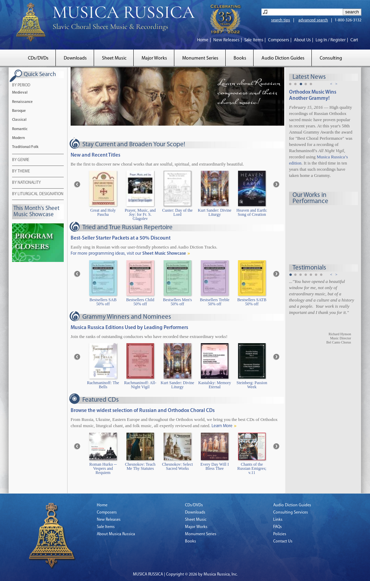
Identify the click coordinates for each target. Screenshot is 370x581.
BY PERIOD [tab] (21, 85)
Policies (279, 534)
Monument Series (200, 58)
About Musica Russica (116, 534)
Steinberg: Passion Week (252, 385)
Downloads (75, 58)
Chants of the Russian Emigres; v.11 (251, 468)
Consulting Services (290, 512)
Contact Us (282, 541)
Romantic (20, 129)
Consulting (331, 58)
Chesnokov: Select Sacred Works (177, 466)
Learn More (222, 426)
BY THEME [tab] (21, 172)
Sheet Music (114, 58)
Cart (354, 40)
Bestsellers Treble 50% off (214, 302)
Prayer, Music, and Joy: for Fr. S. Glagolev (140, 214)
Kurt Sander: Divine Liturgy (214, 212)
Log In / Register (331, 40)
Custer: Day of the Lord (177, 212)
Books (240, 58)
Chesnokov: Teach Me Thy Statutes (140, 466)
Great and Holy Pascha (103, 212)
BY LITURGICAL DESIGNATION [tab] (37, 194)
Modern (18, 138)
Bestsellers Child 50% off (140, 302)
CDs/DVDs (38, 58)
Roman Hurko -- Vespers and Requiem (102, 468)
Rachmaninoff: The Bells (103, 385)
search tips (280, 20)
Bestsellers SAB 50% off (103, 302)
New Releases (226, 40)
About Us (302, 40)
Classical (19, 120)
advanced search (313, 20)
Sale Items (253, 40)
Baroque (19, 111)
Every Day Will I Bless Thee (215, 466)
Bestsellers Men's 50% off (177, 302)
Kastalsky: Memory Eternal (214, 385)
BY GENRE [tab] (20, 160)
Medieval (20, 93)
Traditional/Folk (25, 147)
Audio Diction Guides (283, 58)
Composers (278, 40)
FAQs (277, 527)
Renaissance (22, 102)
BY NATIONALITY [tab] (26, 183)
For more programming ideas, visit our (128, 253)
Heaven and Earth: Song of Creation (251, 212)
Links (277, 520)
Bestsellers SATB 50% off (251, 302)
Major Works (154, 58)
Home (202, 40)
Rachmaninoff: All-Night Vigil (140, 385)
